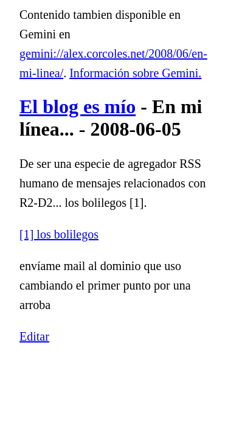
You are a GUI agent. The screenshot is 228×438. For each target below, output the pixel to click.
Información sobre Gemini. (135, 73)
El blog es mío (77, 106)
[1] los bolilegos (58, 234)
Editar (34, 336)
